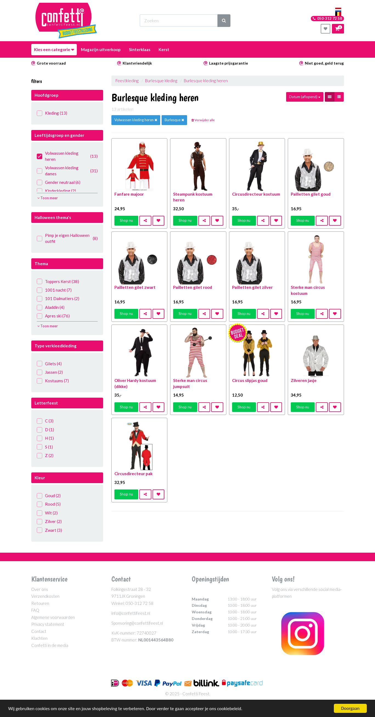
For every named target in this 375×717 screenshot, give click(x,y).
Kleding (52, 113)
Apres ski (53, 316)
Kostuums (53, 381)
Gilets (49, 364)
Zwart (49, 530)
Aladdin (50, 307)
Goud (49, 496)
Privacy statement (47, 624)
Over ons (39, 589)
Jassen (50, 372)
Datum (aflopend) (304, 97)
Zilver (49, 521)
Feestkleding (127, 80)
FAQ (35, 610)
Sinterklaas (139, 49)
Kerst (164, 49)
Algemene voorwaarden (53, 617)
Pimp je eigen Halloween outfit (67, 238)
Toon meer (47, 198)
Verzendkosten (45, 596)
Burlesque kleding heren (206, 80)
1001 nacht (54, 290)
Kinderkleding (56, 191)
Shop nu (126, 220)
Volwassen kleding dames (67, 170)
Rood (49, 504)
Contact (38, 631)
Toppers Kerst (58, 281)
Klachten (39, 638)
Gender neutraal (58, 182)
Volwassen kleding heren (67, 156)
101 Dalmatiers (58, 298)
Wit (47, 513)
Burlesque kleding (161, 80)
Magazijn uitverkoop (101, 49)
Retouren (40, 603)
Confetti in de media (49, 645)
